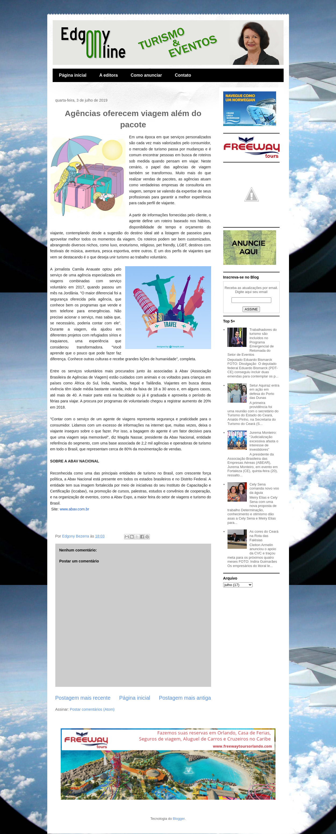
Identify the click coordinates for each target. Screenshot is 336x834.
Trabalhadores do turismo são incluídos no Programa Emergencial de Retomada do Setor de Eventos (252, 342)
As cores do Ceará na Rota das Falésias (264, 535)
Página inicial (72, 75)
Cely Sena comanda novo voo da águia (264, 488)
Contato (183, 75)
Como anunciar (146, 75)
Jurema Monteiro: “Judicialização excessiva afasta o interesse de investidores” (264, 441)
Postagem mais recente (83, 698)
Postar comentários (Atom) (92, 709)
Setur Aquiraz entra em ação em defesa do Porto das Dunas (264, 391)
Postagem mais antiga (185, 698)
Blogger (179, 819)
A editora (108, 75)
